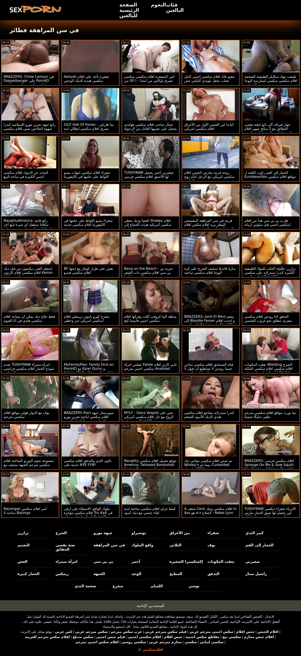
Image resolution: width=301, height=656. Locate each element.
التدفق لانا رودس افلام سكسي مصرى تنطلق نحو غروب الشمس (268, 319)
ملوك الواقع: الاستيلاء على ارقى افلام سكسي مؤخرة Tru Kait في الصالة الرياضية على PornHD (88, 513)
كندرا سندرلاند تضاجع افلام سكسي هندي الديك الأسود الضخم (209, 415)
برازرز (23, 533)
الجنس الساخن (251, 616)
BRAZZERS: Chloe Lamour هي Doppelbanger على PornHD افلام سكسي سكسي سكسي (29, 81)
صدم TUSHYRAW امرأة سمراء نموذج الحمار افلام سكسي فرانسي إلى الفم (29, 368)
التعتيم (24, 545)
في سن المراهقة (109, 545)
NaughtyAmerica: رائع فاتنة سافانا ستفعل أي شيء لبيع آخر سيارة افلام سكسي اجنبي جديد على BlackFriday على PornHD (30, 227)
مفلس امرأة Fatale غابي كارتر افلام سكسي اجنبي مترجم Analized (150, 366)
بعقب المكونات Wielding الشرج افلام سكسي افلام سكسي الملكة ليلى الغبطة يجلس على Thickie (268, 368)
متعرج (118, 586)
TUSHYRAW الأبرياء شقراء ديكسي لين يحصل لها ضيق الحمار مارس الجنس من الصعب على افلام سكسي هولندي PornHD (270, 515)
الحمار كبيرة (28, 574)
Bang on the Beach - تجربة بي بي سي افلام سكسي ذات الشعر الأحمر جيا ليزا (148, 273)
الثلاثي (176, 545)
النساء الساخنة (196, 622)
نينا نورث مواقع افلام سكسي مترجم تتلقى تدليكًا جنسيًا (270, 415)
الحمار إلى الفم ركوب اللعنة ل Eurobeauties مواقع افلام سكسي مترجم (270, 177)
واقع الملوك (142, 545)
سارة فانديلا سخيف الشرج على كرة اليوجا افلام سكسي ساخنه (210, 271)
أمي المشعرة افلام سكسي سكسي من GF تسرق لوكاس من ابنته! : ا (149, 79)
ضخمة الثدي (85, 586)
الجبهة (99, 574)
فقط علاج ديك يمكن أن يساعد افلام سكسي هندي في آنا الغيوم (29, 319)
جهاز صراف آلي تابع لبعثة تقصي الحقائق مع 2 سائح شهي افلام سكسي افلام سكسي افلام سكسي (269, 129)
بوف (211, 545)
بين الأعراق (180, 533)
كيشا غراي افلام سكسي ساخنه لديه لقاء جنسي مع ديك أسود (150, 511)
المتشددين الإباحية (150, 606)
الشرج (61, 533)
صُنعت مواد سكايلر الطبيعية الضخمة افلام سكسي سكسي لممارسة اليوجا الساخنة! (270, 81)
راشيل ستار (256, 574)
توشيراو (138, 533)
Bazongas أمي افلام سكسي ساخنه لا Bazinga (25, 511)
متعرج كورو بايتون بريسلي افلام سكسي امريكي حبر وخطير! (87, 319)
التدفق (213, 574)
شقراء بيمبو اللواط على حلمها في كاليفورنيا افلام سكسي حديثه (88, 223)
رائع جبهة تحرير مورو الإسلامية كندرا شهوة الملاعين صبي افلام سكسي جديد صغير (30, 129)
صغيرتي (252, 561)
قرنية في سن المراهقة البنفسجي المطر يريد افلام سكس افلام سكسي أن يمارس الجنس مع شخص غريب (210, 227)
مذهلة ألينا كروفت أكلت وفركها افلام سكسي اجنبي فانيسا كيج (150, 319)
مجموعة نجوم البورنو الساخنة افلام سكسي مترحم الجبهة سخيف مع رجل (29, 465)
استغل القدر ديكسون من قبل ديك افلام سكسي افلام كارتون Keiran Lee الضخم (28, 273)
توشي (193, 586)
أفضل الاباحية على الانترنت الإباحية (255, 622)
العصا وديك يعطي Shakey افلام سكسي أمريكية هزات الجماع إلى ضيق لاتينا (148, 225)
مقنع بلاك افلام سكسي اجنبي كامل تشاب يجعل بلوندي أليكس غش (209, 79)
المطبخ (176, 574)
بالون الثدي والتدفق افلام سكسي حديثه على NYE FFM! (87, 463)
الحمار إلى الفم (259, 545)
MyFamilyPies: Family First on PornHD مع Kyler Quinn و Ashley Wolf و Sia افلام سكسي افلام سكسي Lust (89, 370)
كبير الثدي (254, 533)
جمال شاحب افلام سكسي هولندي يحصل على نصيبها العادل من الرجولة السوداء (150, 129)
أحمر (135, 561)
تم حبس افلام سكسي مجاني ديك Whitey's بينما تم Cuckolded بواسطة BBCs (208, 465)
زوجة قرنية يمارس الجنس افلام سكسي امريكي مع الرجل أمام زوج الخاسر (209, 177)
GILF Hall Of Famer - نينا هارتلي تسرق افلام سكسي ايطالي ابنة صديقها (89, 129)
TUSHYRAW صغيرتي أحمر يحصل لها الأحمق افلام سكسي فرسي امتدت (149, 177)
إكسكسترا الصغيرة (186, 561)
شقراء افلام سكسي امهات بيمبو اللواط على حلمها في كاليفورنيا (87, 175)
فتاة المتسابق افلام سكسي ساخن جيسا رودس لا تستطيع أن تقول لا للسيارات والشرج (208, 368)
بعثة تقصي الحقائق (65, 547)
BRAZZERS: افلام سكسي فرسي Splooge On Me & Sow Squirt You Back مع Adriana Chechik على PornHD (269, 467)
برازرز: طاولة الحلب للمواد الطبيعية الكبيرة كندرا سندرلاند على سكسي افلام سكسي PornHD (270, 273)
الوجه (136, 574)
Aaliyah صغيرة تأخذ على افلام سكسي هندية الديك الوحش (86, 79)
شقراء (213, 533)
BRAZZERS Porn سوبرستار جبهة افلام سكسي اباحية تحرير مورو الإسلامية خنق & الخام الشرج (89, 417)
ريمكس (62, 574)
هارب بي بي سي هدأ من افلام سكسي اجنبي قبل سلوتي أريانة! (267, 223)
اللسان (156, 586)
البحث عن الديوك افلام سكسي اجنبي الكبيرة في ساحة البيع (26, 175)
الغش (22, 561)
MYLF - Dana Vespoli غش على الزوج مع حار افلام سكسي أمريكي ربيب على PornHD (149, 417)
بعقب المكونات (221, 561)
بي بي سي (103, 561)
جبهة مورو (102, 533)
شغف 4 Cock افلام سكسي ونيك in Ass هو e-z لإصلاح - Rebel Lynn (210, 511)
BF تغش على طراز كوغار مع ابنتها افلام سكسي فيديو (88, 271)
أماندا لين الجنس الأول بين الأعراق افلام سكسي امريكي (209, 127)
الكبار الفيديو (208, 616)
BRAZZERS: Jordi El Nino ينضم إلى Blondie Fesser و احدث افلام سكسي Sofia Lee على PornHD (209, 321)
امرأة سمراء (66, 561)
